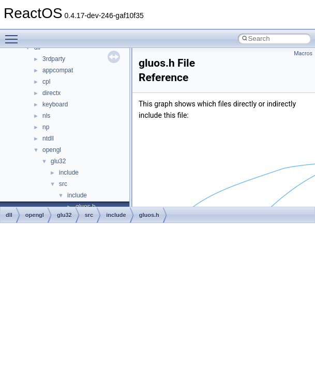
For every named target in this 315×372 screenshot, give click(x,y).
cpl (46, 81)
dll (9, 215)
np (45, 127)
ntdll (48, 138)
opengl (51, 149)
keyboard (55, 104)
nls (46, 115)
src (63, 184)
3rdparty (53, 59)
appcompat (57, 70)
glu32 (58, 161)
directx (51, 93)
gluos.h (149, 215)
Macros (303, 53)
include (69, 172)
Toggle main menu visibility (14, 34)
